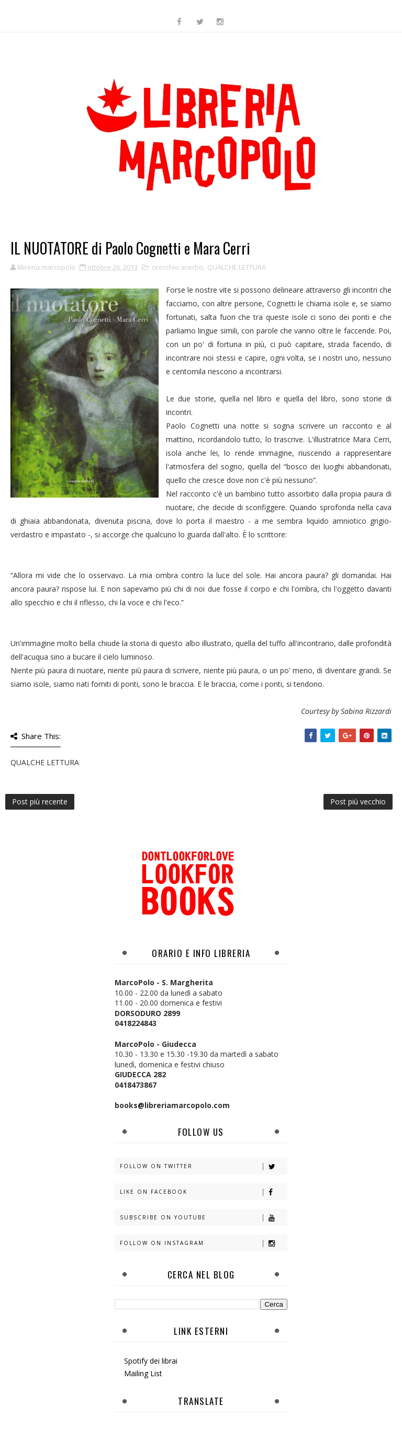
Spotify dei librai (150, 1361)
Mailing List (143, 1373)
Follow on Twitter (203, 1166)
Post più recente (40, 801)
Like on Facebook (203, 1192)
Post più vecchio (358, 801)
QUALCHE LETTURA (236, 267)
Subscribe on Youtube (203, 1217)
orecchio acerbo (177, 267)
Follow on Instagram (203, 1243)
